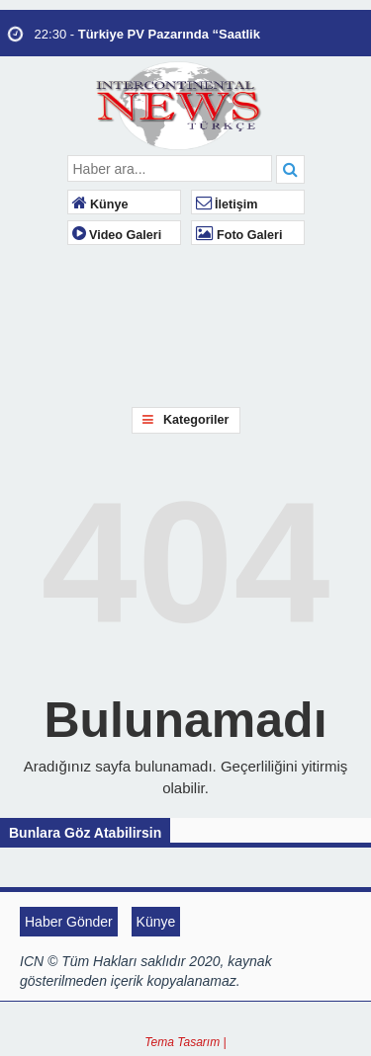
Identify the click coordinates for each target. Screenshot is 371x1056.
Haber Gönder (69, 922)
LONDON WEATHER (338, 318)
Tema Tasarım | (185, 1042)
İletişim (227, 204)
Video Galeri (117, 235)
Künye (100, 204)
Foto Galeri (239, 235)
